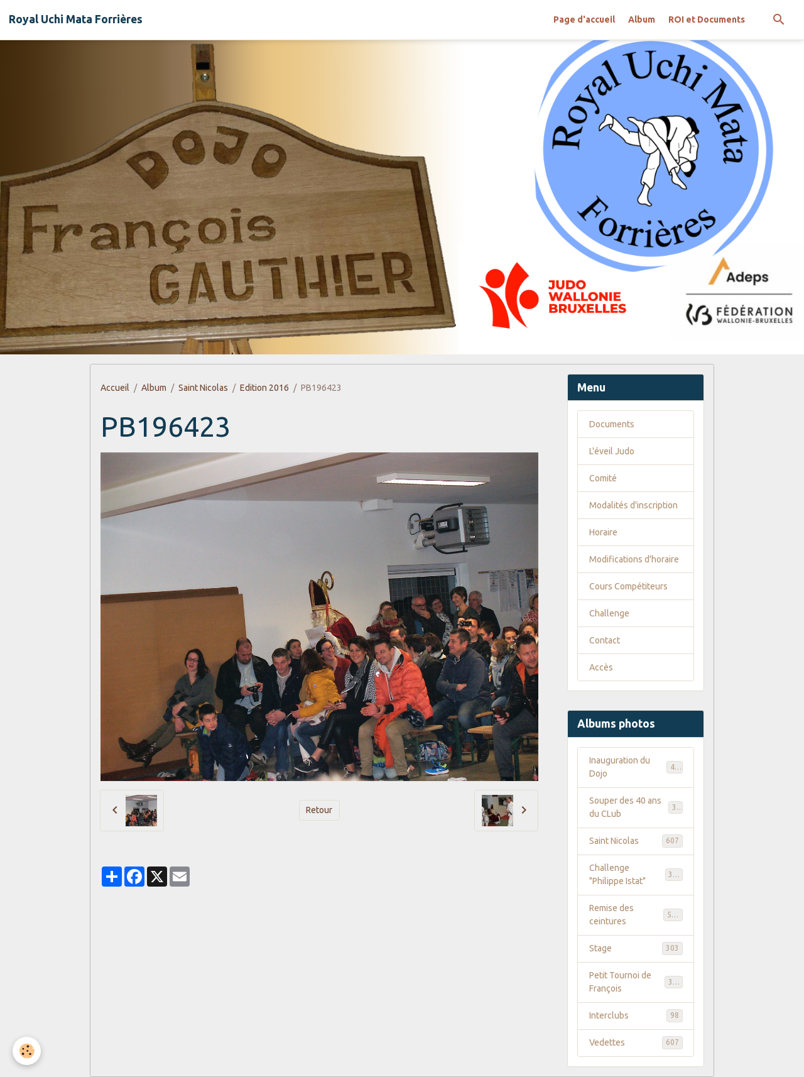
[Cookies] (27, 1051)
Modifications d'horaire (634, 559)
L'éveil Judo (611, 451)
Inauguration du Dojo (636, 767)
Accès (601, 667)
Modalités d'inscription (633, 505)
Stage (636, 948)
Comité (603, 478)
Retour (319, 810)
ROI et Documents (706, 19)
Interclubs (636, 1015)
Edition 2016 (264, 388)
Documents (611, 424)
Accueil (114, 388)
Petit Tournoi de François (636, 981)
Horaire (603, 532)
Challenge (609, 613)
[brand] (76, 19)
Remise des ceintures (636, 914)
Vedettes (636, 1042)
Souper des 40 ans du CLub (636, 807)
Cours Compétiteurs (628, 586)
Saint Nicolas (203, 388)
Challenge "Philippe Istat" (636, 874)
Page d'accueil (584, 19)
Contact (604, 640)
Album (641, 19)
